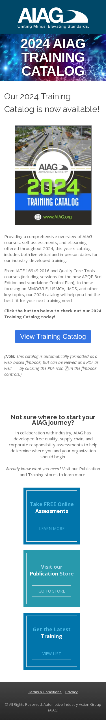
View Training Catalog (53, 336)
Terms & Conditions (45, 691)
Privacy (71, 691)
